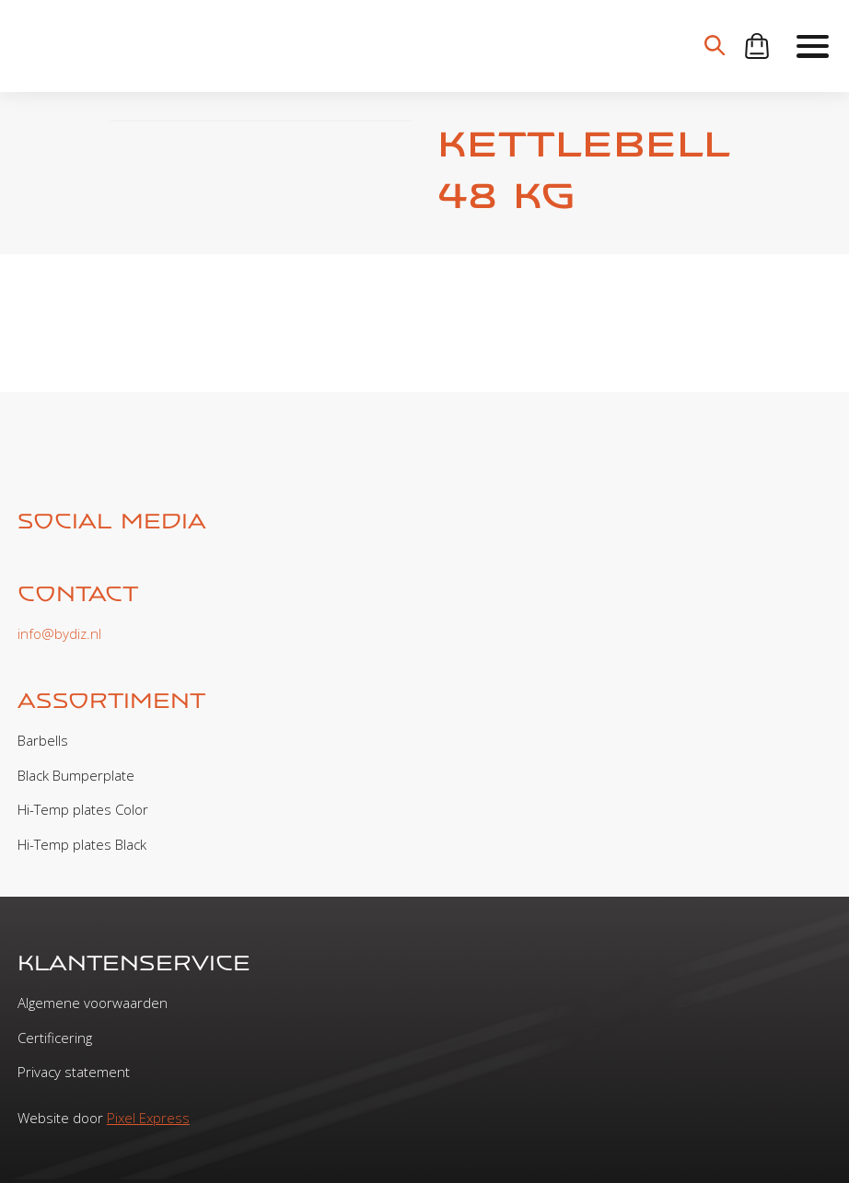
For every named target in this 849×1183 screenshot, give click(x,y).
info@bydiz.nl (59, 633)
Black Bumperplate (75, 775)
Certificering (54, 1037)
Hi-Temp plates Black (81, 844)
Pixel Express (148, 1117)
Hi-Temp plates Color (82, 809)
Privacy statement (73, 1071)
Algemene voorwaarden (92, 1002)
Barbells (42, 740)
